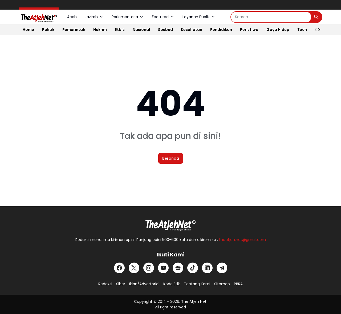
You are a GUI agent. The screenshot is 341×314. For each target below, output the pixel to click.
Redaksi (105, 284)
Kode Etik (171, 284)
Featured (163, 16)
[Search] (271, 17)
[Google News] (178, 268)
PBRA (238, 284)
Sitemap (222, 284)
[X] (134, 268)
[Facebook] (119, 268)
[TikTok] (192, 268)
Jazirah (94, 16)
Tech (302, 29)
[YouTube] (163, 268)
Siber (120, 284)
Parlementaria (128, 16)
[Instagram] (148, 268)
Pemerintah (73, 29)
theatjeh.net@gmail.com (242, 239)
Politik (48, 29)
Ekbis (120, 29)
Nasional (141, 29)
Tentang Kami (197, 284)
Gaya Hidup (277, 29)
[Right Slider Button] (317, 29)
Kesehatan (191, 29)
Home (28, 29)
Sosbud (165, 29)
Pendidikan (221, 29)
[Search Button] (316, 17)
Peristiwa (249, 29)
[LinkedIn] (207, 268)
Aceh (72, 16)
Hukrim (100, 29)
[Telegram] (222, 268)
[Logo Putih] (170, 223)
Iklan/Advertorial (144, 284)
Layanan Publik (199, 16)
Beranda (170, 158)
